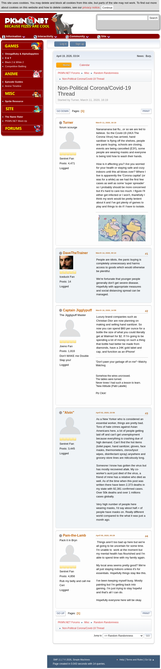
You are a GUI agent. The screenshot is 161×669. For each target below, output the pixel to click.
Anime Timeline (13, 86)
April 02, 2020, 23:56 (105, 412)
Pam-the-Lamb (74, 535)
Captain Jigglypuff (77, 310)
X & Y (8, 58)
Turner (68, 122)
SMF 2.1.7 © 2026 (62, 659)
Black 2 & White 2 (14, 62)
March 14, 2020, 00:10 (106, 253)
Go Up (60, 613)
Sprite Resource (14, 101)
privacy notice (91, 7)
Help (121, 659)
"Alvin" (68, 412)
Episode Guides (14, 82)
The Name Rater (14, 117)
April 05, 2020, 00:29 (105, 535)
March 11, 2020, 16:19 (106, 122)
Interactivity (45, 36)
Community (77, 36)
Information (13, 36)
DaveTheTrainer (75, 253)
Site (103, 36)
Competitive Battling (15, 66)
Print (146, 111)
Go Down (63, 111)
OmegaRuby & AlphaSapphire (22, 54)
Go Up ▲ (149, 659)
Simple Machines (81, 659)
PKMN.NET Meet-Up (16, 121)
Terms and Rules (134, 659)
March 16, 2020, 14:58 (106, 310)
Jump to (98, 635)
